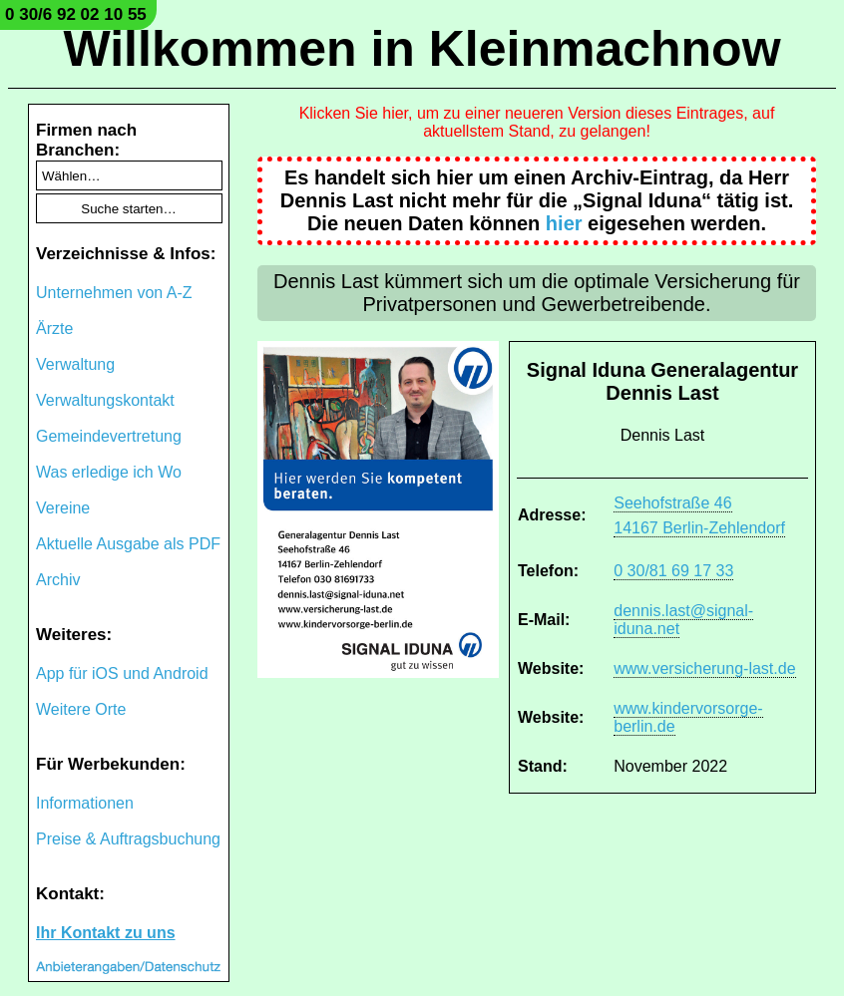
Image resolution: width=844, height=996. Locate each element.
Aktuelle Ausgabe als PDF (128, 543)
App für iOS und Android (122, 673)
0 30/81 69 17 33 (673, 570)
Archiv (58, 579)
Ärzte (54, 328)
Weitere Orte (81, 709)
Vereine (63, 507)
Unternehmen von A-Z (114, 292)
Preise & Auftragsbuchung (128, 838)
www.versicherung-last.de (704, 668)
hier (564, 223)
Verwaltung (75, 364)
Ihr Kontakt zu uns (106, 932)
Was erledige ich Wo (109, 472)
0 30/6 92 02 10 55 (76, 14)
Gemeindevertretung (109, 436)
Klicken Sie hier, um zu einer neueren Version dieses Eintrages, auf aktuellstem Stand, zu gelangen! (537, 122)
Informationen (85, 803)
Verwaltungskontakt (105, 400)
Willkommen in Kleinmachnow (421, 49)
